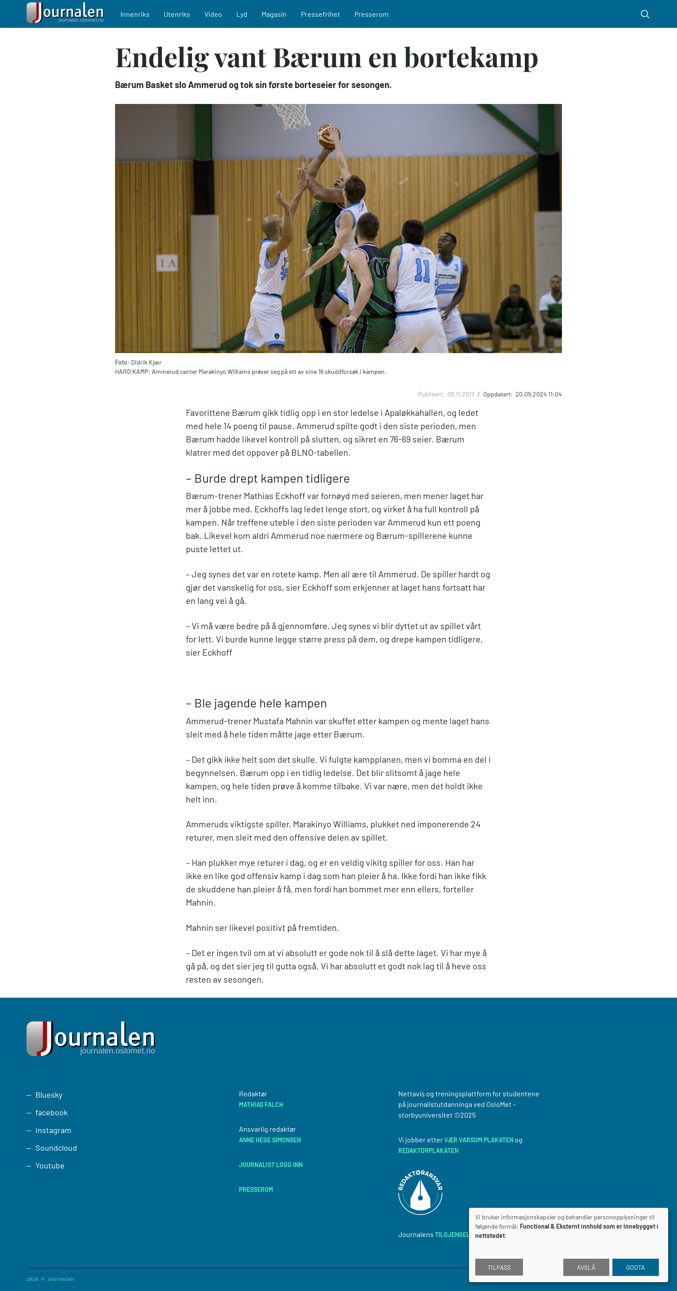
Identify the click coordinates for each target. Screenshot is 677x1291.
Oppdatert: (498, 394)
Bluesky (48, 1094)
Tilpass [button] (499, 1267)
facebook (51, 1112)
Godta (635, 1267)
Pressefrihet (320, 14)
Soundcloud (56, 1148)
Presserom (371, 14)
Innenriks (135, 14)
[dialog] (568, 1245)
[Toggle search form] (645, 14)
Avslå (586, 1267)
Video (213, 14)
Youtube (50, 1165)
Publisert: (432, 394)
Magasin (274, 14)
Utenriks (177, 14)
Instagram (53, 1130)
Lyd (241, 14)
